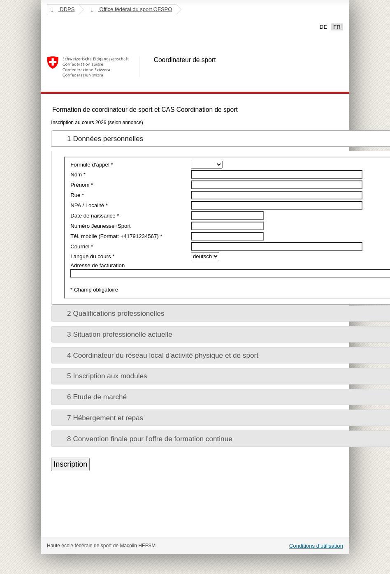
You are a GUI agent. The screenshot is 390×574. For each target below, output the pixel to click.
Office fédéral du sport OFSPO (131, 9)
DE (323, 27)
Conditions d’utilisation (316, 546)
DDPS (62, 9)
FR (337, 27)
